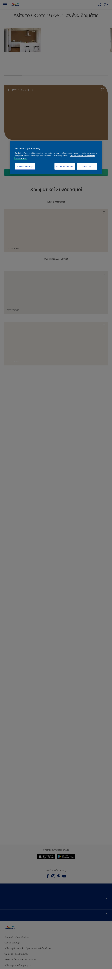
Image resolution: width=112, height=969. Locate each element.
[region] (56, 157)
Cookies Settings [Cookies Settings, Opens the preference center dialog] (25, 166)
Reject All (87, 166)
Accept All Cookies (64, 166)
